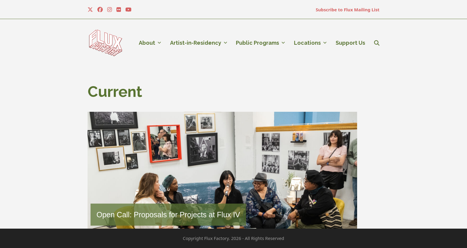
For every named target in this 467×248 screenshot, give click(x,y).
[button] (377, 42)
